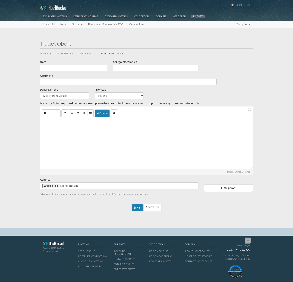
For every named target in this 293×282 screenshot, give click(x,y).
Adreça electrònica (125, 62)
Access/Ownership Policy (237, 258)
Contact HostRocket (198, 261)
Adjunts (45, 179)
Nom (43, 62)
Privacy (236, 255)
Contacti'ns (136, 24)
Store (77, 24)
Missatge (120, 103)
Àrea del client (65, 53)
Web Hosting (86, 251)
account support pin (148, 103)
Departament (49, 89)
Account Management (122, 252)
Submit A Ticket (124, 264)
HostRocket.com (58, 244)
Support (198, 16)
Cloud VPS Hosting (90, 261)
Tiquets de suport (86, 53)
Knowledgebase (124, 259)
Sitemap (246, 255)
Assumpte (46, 76)
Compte (243, 24)
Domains (161, 16)
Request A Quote (160, 261)
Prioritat (100, 89)
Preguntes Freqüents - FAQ (106, 24)
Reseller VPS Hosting (85, 16)
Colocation (141, 16)
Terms (226, 255)
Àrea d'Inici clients (55, 24)
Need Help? (235, 248)
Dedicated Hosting (116, 16)
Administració (47, 53)
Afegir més (228, 188)
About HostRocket (197, 251)
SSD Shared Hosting (55, 16)
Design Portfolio (160, 256)
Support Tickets (124, 269)
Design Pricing (159, 251)
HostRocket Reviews (198, 256)
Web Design (179, 16)
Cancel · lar (152, 207)
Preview (102, 113)
